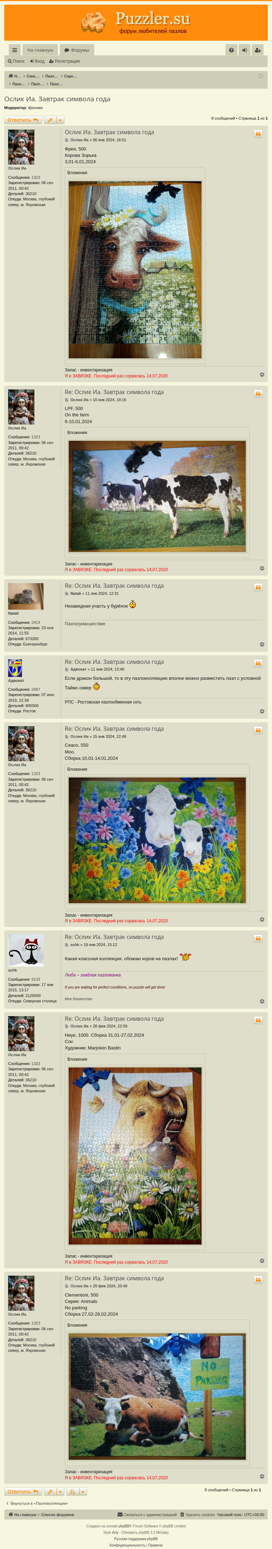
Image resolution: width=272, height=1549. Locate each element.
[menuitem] (231, 50)
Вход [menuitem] (246, 51)
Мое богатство (78, 991)
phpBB (124, 1519)
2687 (36, 682)
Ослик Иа (17, 161)
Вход (40, 61)
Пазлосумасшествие (85, 616)
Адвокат (16, 673)
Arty (115, 1525)
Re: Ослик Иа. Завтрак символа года (114, 384)
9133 (36, 972)
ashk (12, 963)
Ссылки (16, 51)
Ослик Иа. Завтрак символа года (57, 91)
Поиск (18, 61)
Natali (13, 606)
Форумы (80, 50)
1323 (36, 170)
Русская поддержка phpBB (136, 1531)
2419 (36, 615)
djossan (35, 100)
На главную (40, 50)
